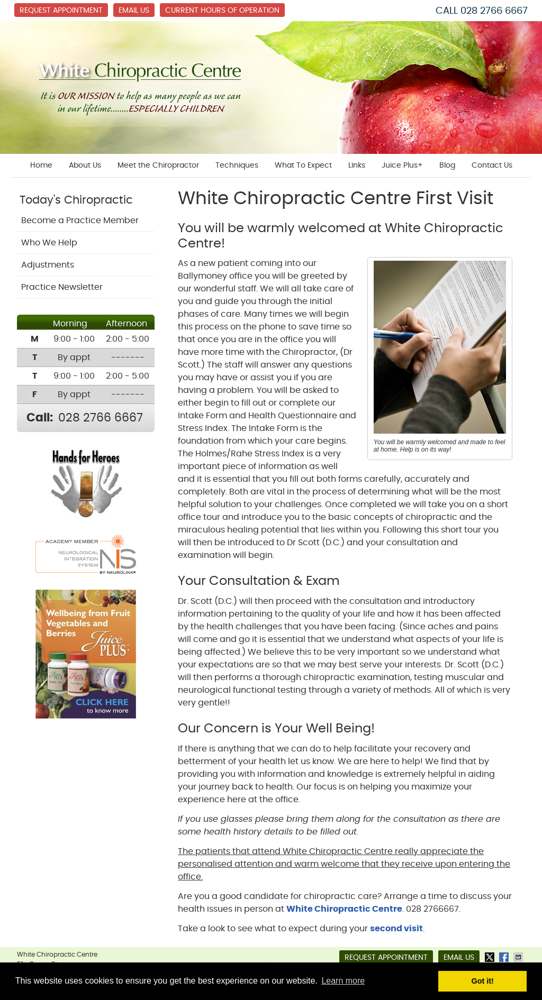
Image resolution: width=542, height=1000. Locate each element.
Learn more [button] (343, 980)
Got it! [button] (483, 981)
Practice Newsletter (62, 287)
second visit (396, 928)
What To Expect (303, 165)
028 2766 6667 (494, 11)
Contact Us (492, 165)
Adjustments (47, 265)
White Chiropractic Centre (344, 909)
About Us (85, 165)
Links (356, 165)
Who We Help (49, 242)
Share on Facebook (505, 957)
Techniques (236, 165)
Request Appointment (61, 10)
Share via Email (519, 957)
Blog (447, 165)
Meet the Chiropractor (158, 165)
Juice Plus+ (402, 165)
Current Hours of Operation (222, 10)
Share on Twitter (490, 957)
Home (41, 165)
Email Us (134, 10)
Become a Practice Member (80, 220)
